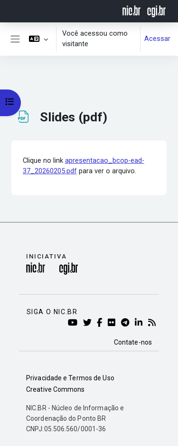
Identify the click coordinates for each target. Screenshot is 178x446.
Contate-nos (133, 342)
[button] (38, 39)
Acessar (157, 38)
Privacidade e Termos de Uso (70, 378)
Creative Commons (55, 389)
